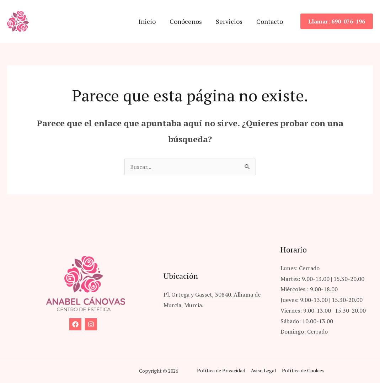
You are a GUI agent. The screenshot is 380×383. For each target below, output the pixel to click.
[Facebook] (75, 325)
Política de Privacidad (220, 371)
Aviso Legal (262, 371)
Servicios (230, 21)
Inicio (150, 21)
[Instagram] (91, 325)
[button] (336, 21)
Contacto (270, 21)
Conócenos (188, 21)
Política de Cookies (301, 371)
